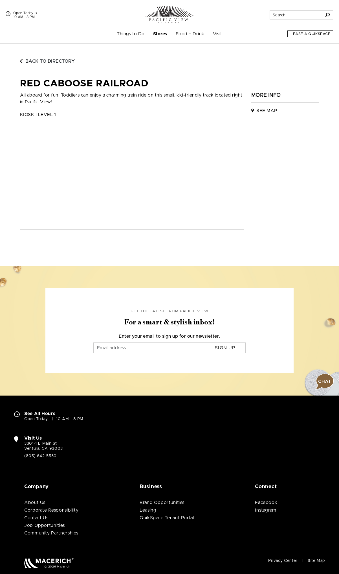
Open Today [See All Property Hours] (25, 13)
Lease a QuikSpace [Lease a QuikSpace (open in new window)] (310, 34)
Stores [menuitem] (160, 34)
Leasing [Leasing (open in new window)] (148, 510)
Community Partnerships (51, 533)
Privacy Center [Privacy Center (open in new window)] (283, 561)
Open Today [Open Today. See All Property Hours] (36, 419)
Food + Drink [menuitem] (190, 34)
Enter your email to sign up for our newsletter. (169, 336)
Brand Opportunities (162, 502)
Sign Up (225, 348)
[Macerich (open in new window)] (49, 562)
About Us (34, 502)
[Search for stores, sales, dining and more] (296, 14)
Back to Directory (47, 61)
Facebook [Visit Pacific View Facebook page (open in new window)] (266, 502)
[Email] (149, 347)
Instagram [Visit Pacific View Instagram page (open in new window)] (265, 510)
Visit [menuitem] (217, 34)
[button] (324, 381)
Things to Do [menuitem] (131, 34)
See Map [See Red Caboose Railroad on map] (266, 110)
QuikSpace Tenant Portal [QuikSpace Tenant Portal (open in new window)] (167, 518)
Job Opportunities (44, 525)
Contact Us (36, 518)
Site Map (316, 561)
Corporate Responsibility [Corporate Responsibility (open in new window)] (51, 510)
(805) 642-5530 (40, 456)
